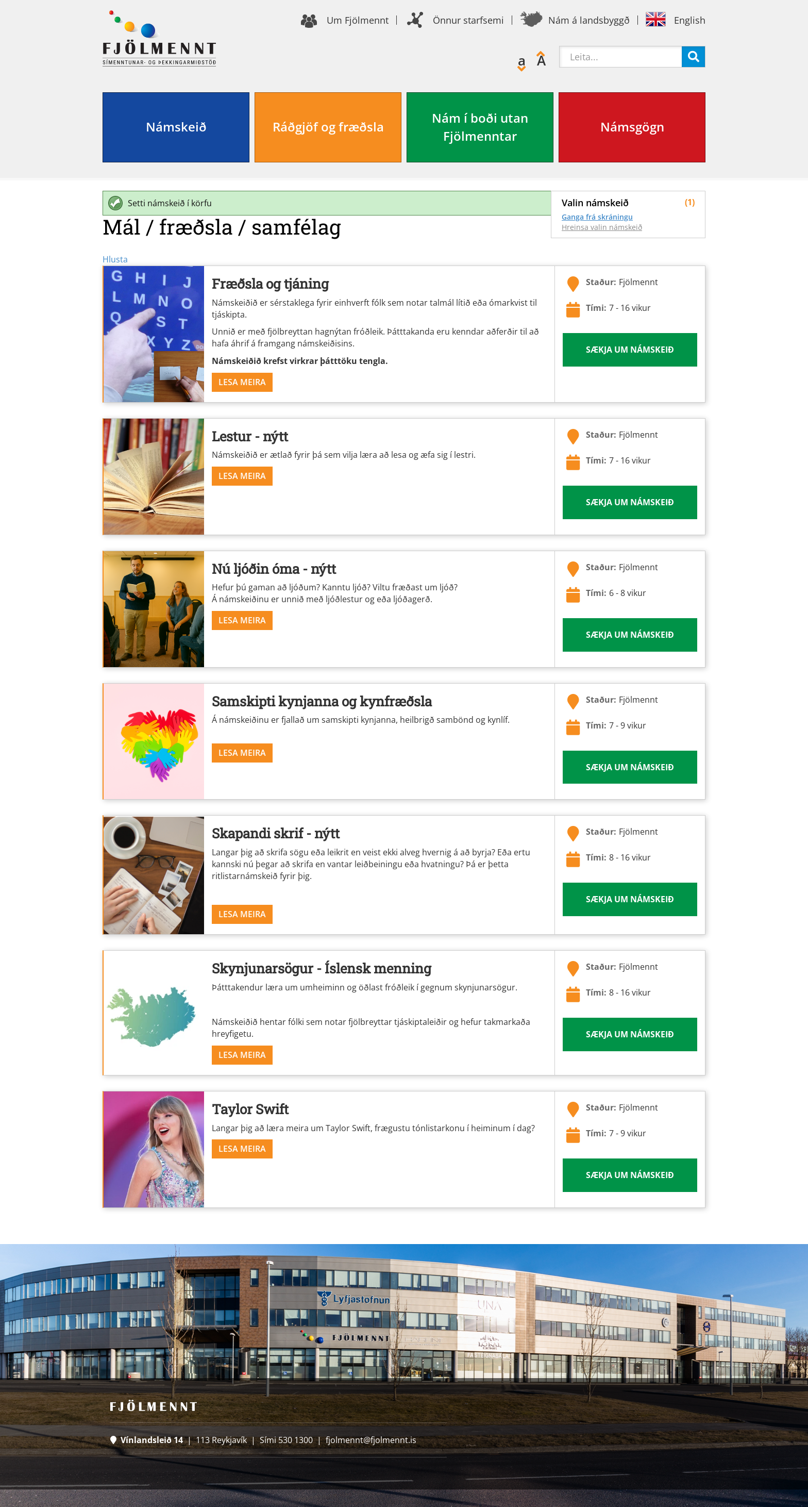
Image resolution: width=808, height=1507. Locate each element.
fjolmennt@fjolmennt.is (371, 1440)
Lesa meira (242, 382)
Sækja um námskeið (630, 349)
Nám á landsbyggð (589, 20)
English (689, 20)
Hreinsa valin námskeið (602, 227)
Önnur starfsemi (468, 20)
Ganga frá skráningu (597, 217)
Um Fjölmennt (358, 20)
